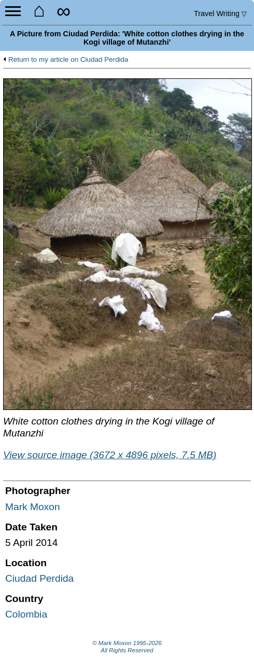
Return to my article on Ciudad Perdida (68, 59)
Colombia (26, 614)
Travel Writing (220, 13)
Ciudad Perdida (39, 578)
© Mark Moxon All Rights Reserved (127, 646)
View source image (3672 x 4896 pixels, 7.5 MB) (109, 454)
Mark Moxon (32, 506)
